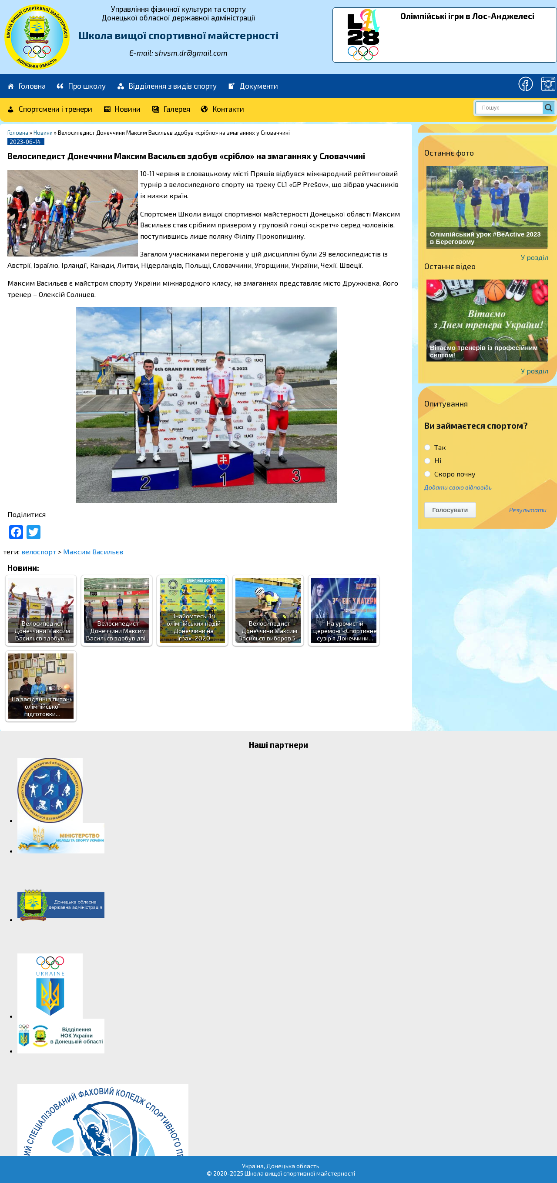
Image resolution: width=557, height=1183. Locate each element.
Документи (252, 86)
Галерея (170, 109)
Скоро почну (450, 474)
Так (435, 447)
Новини (122, 109)
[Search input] (511, 108)
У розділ (534, 257)
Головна (26, 86)
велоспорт (38, 551)
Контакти (223, 109)
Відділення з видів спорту (166, 86)
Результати (528, 510)
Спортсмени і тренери (49, 109)
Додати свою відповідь (458, 487)
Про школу (81, 86)
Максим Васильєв (93, 551)
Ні (432, 460)
